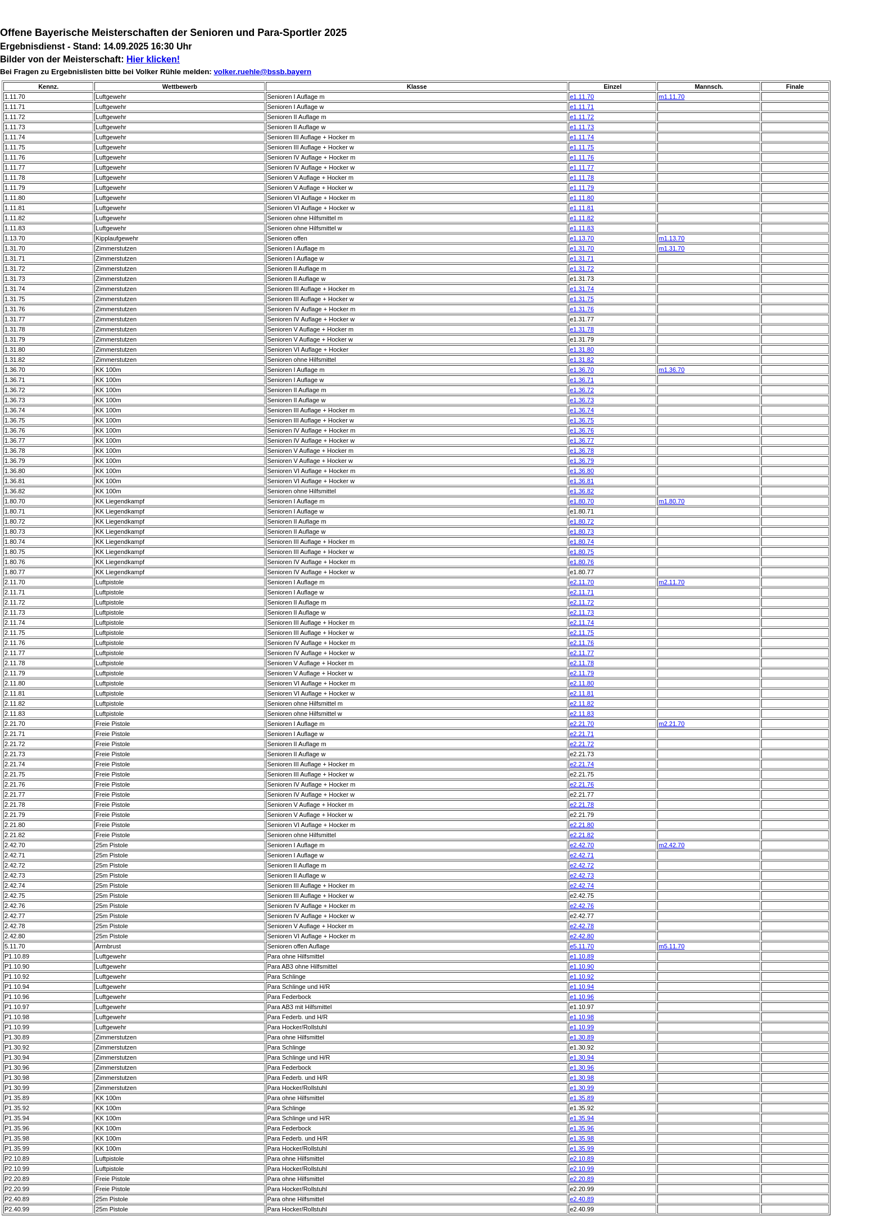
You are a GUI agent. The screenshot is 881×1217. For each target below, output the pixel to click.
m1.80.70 (671, 501)
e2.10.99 (582, 1168)
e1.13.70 (582, 238)
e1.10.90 (582, 966)
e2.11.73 (582, 612)
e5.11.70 (582, 946)
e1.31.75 (582, 299)
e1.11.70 (582, 96)
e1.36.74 (582, 410)
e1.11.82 (582, 218)
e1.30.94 (582, 1057)
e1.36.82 (582, 491)
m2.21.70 (671, 723)
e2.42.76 (582, 905)
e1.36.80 (582, 470)
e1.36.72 (582, 390)
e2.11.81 (582, 693)
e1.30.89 (582, 1037)
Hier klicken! (153, 59)
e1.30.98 (582, 1077)
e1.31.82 (582, 359)
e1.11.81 (582, 208)
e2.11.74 (582, 622)
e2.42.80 (582, 936)
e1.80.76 (582, 561)
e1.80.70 (582, 501)
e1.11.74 (582, 137)
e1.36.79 (582, 460)
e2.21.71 (582, 733)
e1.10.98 (582, 1017)
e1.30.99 (582, 1087)
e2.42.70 (582, 845)
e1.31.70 (582, 248)
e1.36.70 (582, 369)
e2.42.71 (582, 855)
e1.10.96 (582, 996)
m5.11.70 (671, 946)
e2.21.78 (582, 804)
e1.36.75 (582, 420)
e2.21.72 (582, 744)
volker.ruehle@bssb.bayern (262, 71)
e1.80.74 (582, 541)
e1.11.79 (582, 187)
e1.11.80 (582, 197)
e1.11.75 (582, 147)
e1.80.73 (582, 531)
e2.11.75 (582, 632)
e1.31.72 (582, 268)
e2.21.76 (582, 784)
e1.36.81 (582, 481)
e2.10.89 (582, 1158)
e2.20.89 (582, 1178)
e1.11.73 (582, 127)
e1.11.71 (582, 106)
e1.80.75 (582, 551)
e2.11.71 (582, 592)
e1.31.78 (582, 329)
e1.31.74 (582, 288)
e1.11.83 (582, 228)
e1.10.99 (582, 1027)
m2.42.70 (671, 845)
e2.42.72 (582, 865)
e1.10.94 (582, 986)
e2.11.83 (582, 713)
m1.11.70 (671, 96)
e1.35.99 (582, 1148)
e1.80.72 (582, 521)
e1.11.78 (582, 177)
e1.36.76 (582, 430)
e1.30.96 (582, 1067)
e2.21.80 (582, 824)
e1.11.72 (582, 116)
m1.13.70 (671, 238)
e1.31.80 (582, 349)
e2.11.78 (582, 663)
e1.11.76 (582, 157)
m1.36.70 (671, 369)
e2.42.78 (582, 926)
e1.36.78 (582, 450)
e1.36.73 (582, 400)
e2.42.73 (582, 875)
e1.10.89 (582, 956)
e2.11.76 (582, 642)
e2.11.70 (582, 582)
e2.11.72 (582, 602)
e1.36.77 (582, 440)
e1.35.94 (582, 1118)
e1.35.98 (582, 1138)
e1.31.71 (582, 258)
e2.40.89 (582, 1199)
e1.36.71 (582, 379)
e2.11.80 (582, 683)
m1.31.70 (671, 248)
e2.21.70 (582, 723)
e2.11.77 (582, 653)
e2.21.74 (582, 764)
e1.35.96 (582, 1128)
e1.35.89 (582, 1098)
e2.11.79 (582, 673)
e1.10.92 (582, 976)
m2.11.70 (671, 582)
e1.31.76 (582, 309)
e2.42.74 (582, 885)
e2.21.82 (582, 835)
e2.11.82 (582, 703)
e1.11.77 (582, 167)
